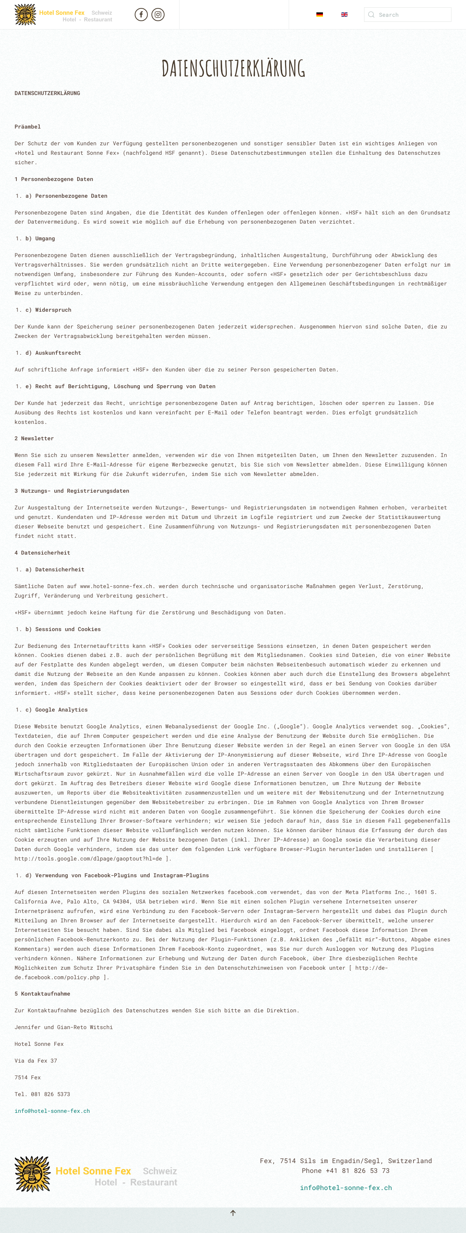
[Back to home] (69, 14)
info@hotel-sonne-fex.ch (52, 1110)
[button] (233, 1213)
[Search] (407, 14)
